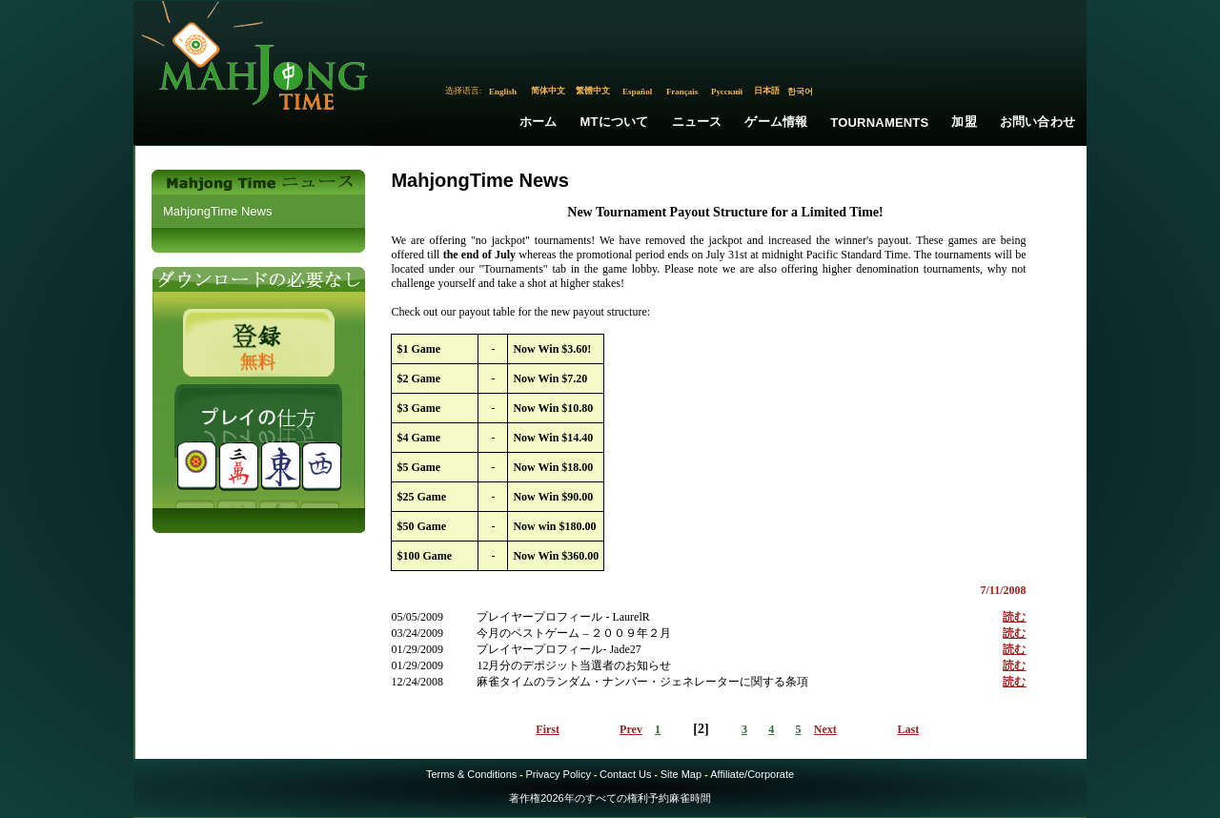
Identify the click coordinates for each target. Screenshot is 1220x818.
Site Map (681, 774)
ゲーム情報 (775, 121)
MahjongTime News (217, 211)
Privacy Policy (557, 774)
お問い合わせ (1037, 121)
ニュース (697, 121)
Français (682, 91)
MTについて (614, 121)
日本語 (767, 90)
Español (637, 91)
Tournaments (879, 122)
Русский (726, 91)
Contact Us (625, 774)
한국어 (800, 91)
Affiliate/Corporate (752, 774)
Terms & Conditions (471, 774)
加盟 (963, 121)
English (503, 91)
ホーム (538, 121)
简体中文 (548, 90)
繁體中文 (593, 90)
